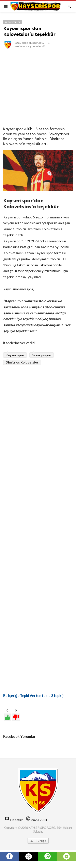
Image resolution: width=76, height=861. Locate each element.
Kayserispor (15, 355)
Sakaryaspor (41, 355)
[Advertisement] (38, 87)
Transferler (13, 22)
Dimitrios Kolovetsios (22, 362)
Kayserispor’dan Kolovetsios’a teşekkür (29, 31)
